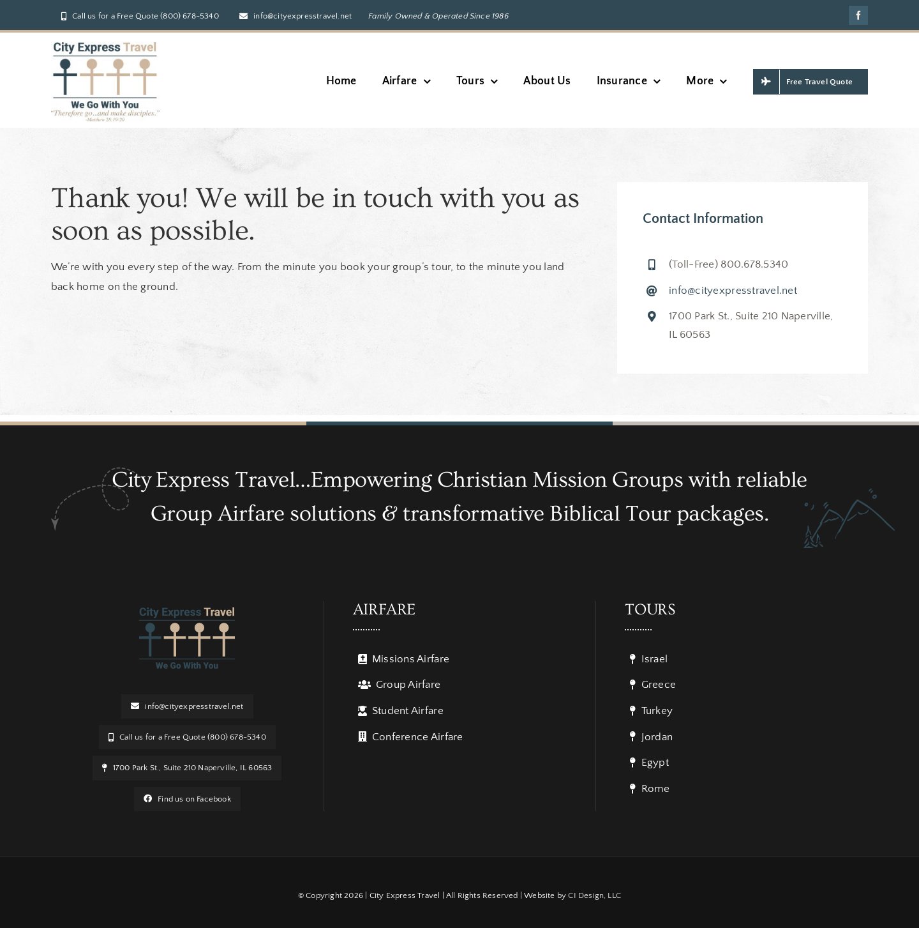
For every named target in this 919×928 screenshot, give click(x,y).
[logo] (187, 612)
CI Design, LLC (594, 895)
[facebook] (858, 15)
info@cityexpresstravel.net (733, 290)
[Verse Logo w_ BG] (105, 47)
